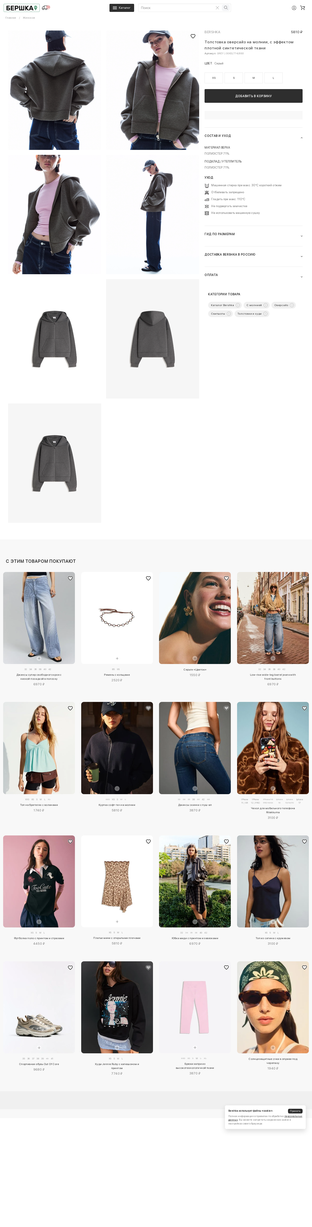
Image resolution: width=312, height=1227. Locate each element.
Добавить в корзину (253, 96)
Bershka (212, 32)
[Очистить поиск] (217, 7)
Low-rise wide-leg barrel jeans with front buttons (273, 676)
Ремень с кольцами (117, 674)
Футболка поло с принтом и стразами (39, 938)
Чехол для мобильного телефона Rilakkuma (273, 810)
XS (214, 77)
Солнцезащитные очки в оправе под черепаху (273, 1061)
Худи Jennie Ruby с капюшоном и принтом (117, 1066)
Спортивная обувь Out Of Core (39, 1064)
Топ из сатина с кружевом (273, 938)
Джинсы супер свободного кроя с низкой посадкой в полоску (39, 676)
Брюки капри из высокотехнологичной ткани (195, 1065)
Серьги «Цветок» (194, 669)
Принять (295, 1111)
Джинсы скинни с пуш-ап (195, 804)
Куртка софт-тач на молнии (117, 804)
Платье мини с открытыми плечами (116, 938)
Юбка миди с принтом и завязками (195, 938)
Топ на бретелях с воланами (39, 804)
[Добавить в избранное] (70, 578)
